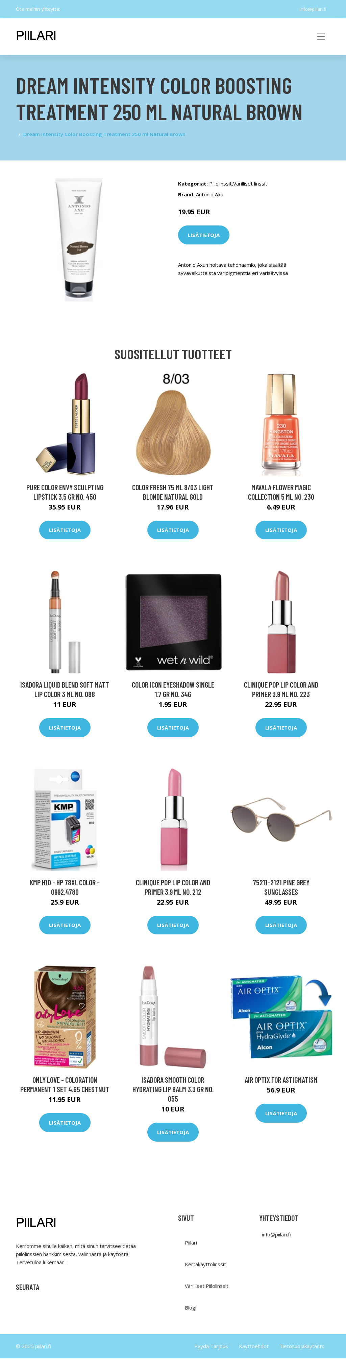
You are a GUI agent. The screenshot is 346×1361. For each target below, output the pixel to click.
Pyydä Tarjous (211, 1348)
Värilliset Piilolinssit (206, 1288)
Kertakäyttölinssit (205, 1266)
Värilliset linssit (250, 183)
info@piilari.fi (311, 9)
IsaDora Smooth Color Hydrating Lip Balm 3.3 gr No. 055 (173, 1092)
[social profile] (65, 9)
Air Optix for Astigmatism (281, 1082)
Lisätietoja (204, 235)
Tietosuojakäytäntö (302, 1348)
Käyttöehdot (254, 1348)
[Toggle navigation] (321, 36)
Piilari (191, 1245)
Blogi (190, 1310)
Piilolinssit (220, 183)
